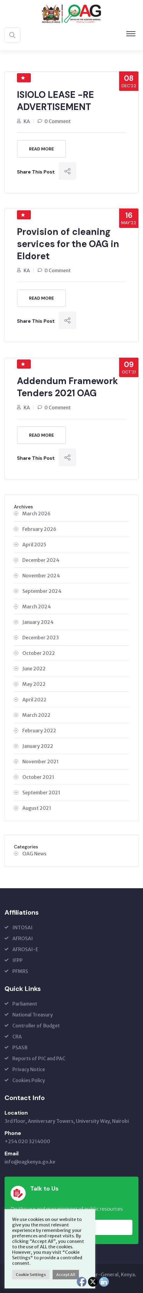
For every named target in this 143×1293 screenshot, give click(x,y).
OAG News (34, 854)
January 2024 (38, 622)
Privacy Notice (28, 1069)
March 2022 (36, 715)
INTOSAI (22, 927)
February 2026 (39, 529)
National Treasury (32, 1015)
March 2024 (36, 607)
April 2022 (34, 699)
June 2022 (34, 668)
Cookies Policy (28, 1080)
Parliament (24, 1004)
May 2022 (34, 684)
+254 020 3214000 (27, 1141)
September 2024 (41, 591)
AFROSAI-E (25, 949)
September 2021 (41, 792)
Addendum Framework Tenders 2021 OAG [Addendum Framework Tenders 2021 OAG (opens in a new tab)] (67, 387)
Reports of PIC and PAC (38, 1058)
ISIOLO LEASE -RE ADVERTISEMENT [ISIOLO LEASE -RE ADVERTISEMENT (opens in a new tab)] (55, 101)
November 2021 (40, 761)
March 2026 (36, 514)
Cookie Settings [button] (31, 1274)
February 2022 (39, 730)
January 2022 (37, 746)
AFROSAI (22, 938)
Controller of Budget (36, 1026)
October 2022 (38, 653)
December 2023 (40, 637)
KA (27, 121)
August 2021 (36, 808)
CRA (17, 1036)
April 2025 (34, 545)
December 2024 (40, 560)
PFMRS (20, 971)
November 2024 (41, 576)
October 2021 (38, 777)
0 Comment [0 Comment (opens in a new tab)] (57, 121)
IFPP (17, 960)
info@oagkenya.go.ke (30, 1162)
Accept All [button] (65, 1274)
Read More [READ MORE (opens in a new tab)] (41, 149)
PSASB (20, 1047)
